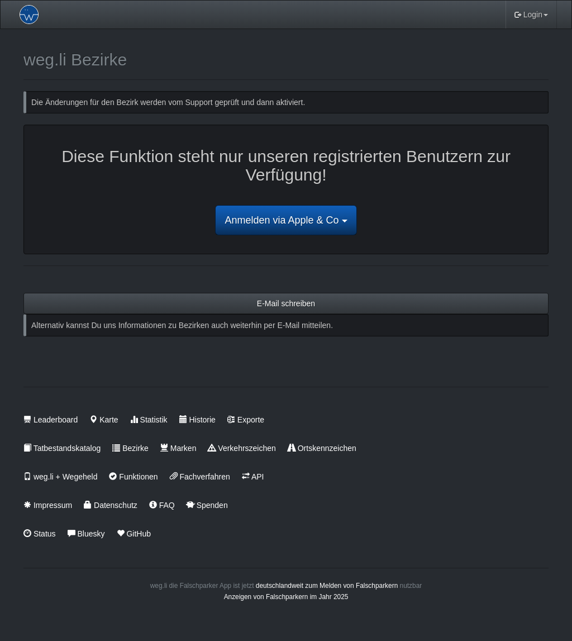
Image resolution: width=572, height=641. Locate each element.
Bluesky (86, 533)
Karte (103, 419)
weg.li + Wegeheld (60, 476)
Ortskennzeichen (322, 448)
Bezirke (130, 448)
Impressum (47, 505)
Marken (178, 448)
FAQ (162, 505)
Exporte (245, 419)
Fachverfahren (200, 476)
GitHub (134, 533)
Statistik (149, 419)
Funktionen (133, 476)
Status (39, 533)
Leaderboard (50, 419)
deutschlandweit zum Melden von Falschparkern (327, 586)
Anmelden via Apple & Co (286, 220)
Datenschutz (110, 505)
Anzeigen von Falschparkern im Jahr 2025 (286, 597)
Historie (197, 419)
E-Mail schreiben (286, 303)
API (253, 476)
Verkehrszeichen (241, 448)
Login (531, 14)
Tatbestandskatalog (62, 448)
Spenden (207, 505)
